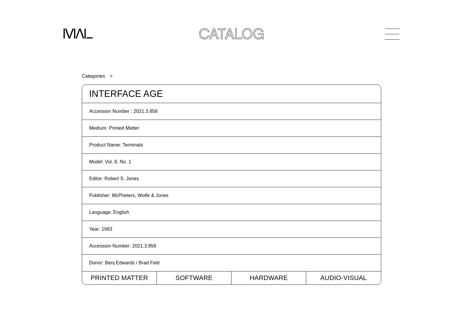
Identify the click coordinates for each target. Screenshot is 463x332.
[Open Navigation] (392, 34)
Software (193, 277)
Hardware (269, 277)
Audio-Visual (343, 277)
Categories (93, 76)
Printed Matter (119, 277)
